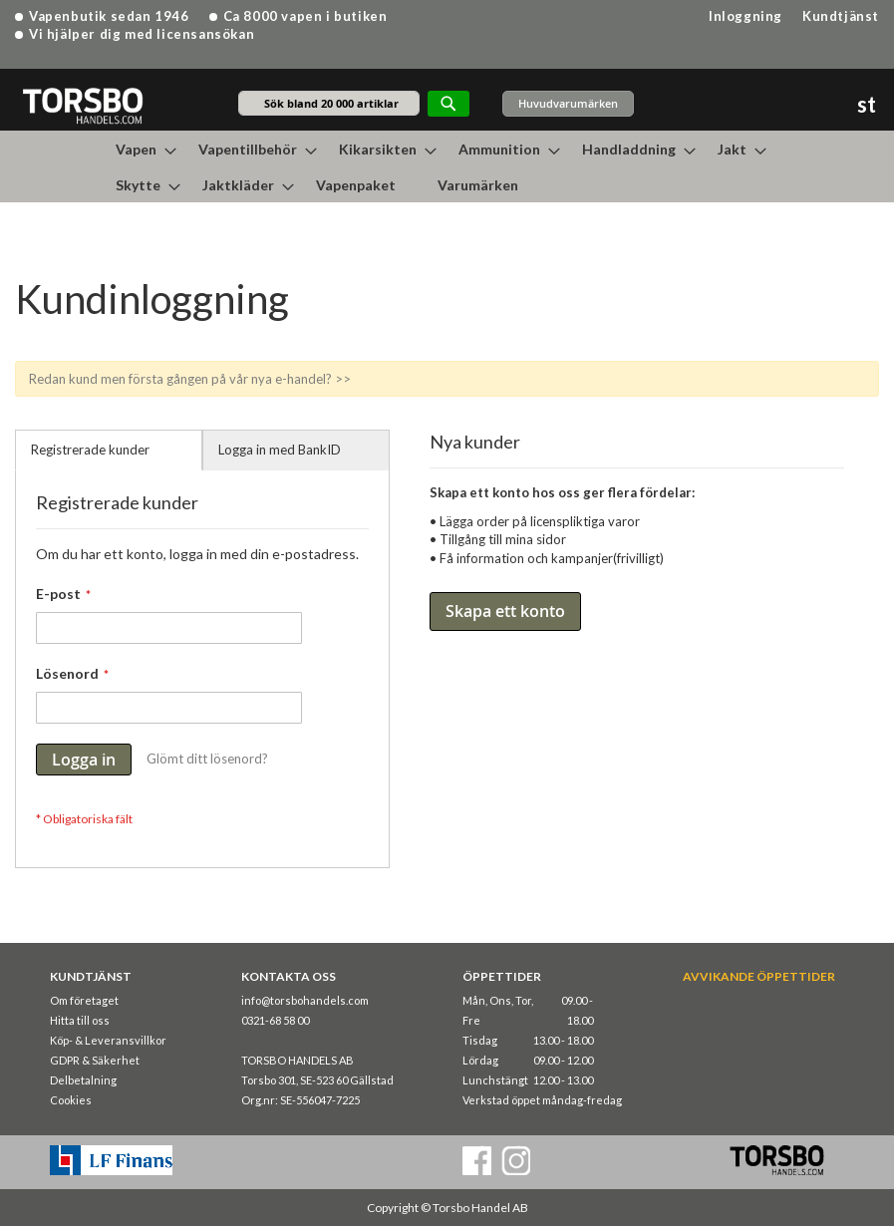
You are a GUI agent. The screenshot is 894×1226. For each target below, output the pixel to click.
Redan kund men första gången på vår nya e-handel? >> (190, 379)
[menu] (447, 166)
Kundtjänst (840, 16)
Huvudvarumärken (568, 103)
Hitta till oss (80, 1020)
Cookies (71, 1099)
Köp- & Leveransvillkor (108, 1040)
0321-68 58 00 (275, 1020)
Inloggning (745, 16)
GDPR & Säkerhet (95, 1060)
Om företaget (84, 1000)
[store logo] (82, 105)
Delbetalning (83, 1079)
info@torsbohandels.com (305, 1000)
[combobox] (329, 103)
